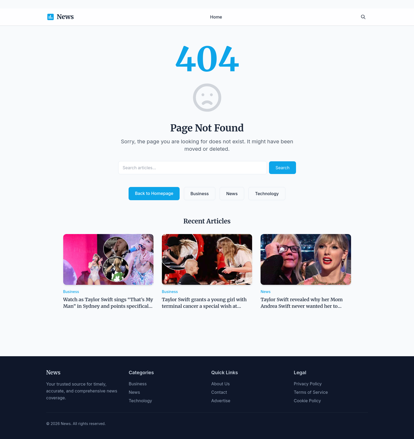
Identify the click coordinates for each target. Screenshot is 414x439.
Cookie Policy (307, 400)
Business (199, 193)
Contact (219, 392)
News (232, 193)
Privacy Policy (308, 383)
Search (282, 167)
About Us (220, 383)
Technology (267, 193)
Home (216, 17)
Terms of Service (311, 392)
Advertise (220, 400)
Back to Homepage (154, 193)
